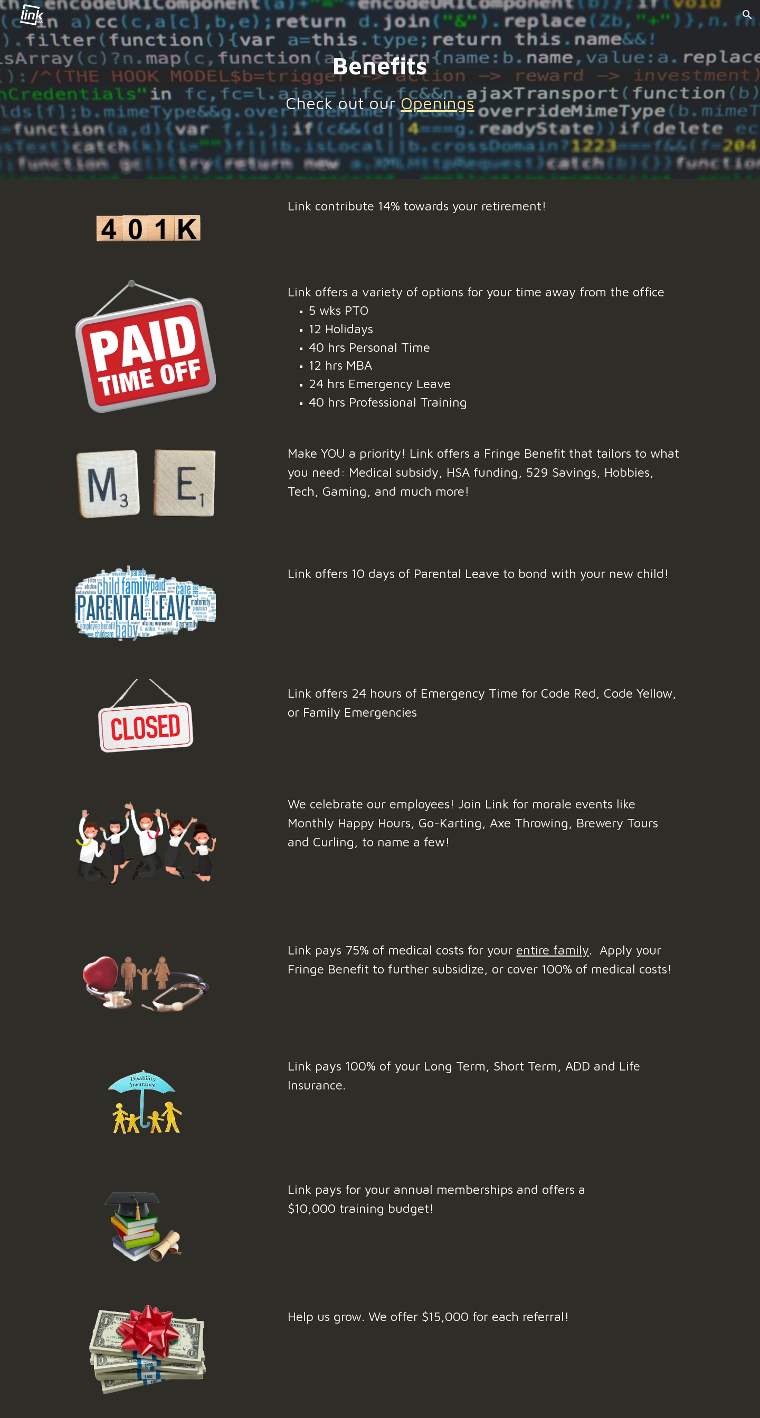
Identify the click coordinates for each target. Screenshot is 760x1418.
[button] (747, 14)
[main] (380, 82)
